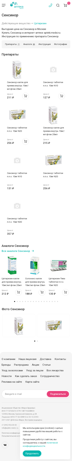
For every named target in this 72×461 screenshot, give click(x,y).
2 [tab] (17, 301)
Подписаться (58, 394)
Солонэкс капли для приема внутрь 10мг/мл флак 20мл (35, 281)
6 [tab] (28, 301)
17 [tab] (57, 301)
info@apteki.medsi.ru (10, 428)
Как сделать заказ (26, 376)
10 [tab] (38, 301)
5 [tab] (25, 301)
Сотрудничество (50, 376)
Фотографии (60, 44)
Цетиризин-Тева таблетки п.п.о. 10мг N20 (57, 281)
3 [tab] (19, 301)
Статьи (46, 364)
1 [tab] (14, 301)
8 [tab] (33, 301)
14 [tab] (49, 301)
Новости (7, 376)
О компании (8, 359)
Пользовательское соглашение (14, 436)
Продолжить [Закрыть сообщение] (32, 453)
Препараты (12, 44)
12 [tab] (44, 301)
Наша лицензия (27, 359)
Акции (35, 364)
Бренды (6, 364)
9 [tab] (36, 301)
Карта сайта (32, 381)
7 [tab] (30, 301)
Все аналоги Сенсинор (16, 251)
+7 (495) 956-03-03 (9, 425)
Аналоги (29, 44)
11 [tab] (41, 301)
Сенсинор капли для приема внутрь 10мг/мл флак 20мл (17, 85)
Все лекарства (55, 370)
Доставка (45, 359)
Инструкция (45, 44)
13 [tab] (46, 301)
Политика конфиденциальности (14, 433)
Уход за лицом (34, 370)
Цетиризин (40, 23)
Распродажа (21, 364)
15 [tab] (52, 301)
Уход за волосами (12, 370)
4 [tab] (22, 301)
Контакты (60, 359)
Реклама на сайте (12, 381)
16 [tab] (54, 301)
